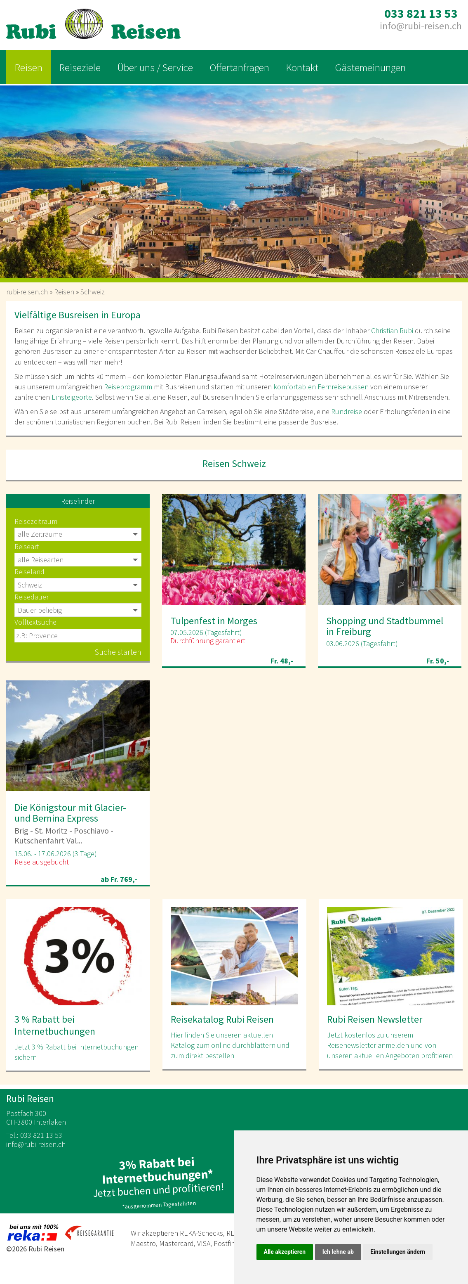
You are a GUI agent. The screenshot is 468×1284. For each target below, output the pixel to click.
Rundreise (346, 411)
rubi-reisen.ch (27, 291)
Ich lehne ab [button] (338, 1251)
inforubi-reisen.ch (421, 25)
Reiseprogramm (128, 386)
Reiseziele (80, 67)
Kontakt (302, 67)
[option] (234, 179)
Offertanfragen (239, 67)
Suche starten (117, 652)
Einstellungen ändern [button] (397, 1251)
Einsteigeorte (72, 397)
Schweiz (92, 291)
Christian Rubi (392, 330)
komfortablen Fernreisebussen (321, 386)
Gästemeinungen (370, 67)
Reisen (28, 67)
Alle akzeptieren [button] (285, 1251)
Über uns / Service (155, 67)
